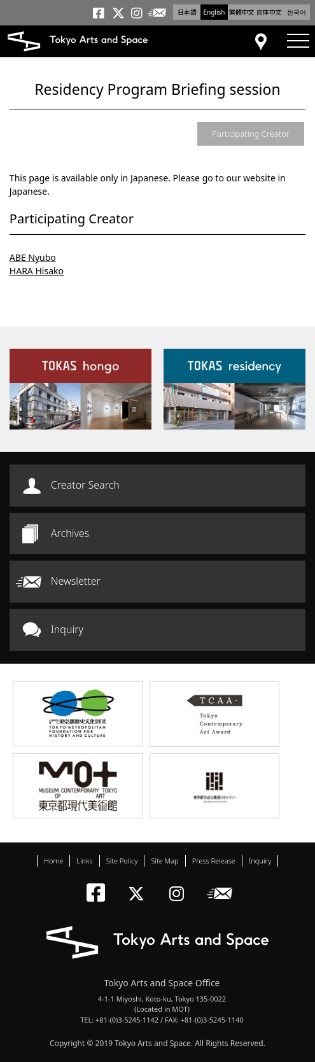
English (214, 12)
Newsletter (76, 581)
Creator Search (85, 485)
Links (84, 860)
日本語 (187, 12)
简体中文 (269, 12)
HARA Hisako (37, 271)
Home (53, 860)
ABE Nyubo (33, 257)
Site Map (164, 860)
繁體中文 (242, 12)
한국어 (296, 12)
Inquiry (67, 629)
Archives (70, 533)
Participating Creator (251, 133)
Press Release (213, 860)
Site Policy (122, 860)
